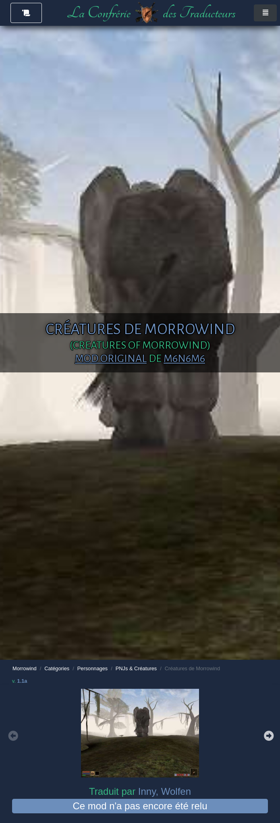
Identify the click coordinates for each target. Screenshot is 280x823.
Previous (12, 735)
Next (268, 735)
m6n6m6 (184, 358)
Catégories (56, 668)
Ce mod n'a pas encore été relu (140, 805)
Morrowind (24, 668)
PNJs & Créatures (136, 668)
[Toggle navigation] (265, 12)
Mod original (111, 358)
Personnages (92, 668)
